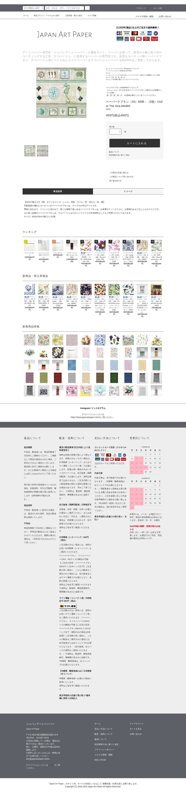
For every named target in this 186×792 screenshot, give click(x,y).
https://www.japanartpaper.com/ (85, 417)
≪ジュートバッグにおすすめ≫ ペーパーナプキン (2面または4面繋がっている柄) (134, 75)
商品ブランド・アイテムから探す (45, 16)
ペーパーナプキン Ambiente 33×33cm (120, 71)
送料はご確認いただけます (75, 584)
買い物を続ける (113, 181)
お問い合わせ (163, 16)
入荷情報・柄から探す (72, 16)
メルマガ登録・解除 (144, 16)
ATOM (103, 760)
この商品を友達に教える (117, 173)
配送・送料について (103, 734)
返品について (114, 152)
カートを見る (136, 729)
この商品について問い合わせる (120, 177)
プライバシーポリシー (104, 749)
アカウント (139, 8)
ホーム (25, 16)
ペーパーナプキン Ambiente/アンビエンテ (125, 68)
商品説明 (57, 191)
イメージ (128, 191)
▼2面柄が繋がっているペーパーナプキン (125, 79)
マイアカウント (137, 723)
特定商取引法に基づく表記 (119, 155)
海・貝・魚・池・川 (118, 77)
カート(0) (156, 8)
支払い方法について (103, 729)
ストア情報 (90, 16)
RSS (96, 760)
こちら (51, 765)
